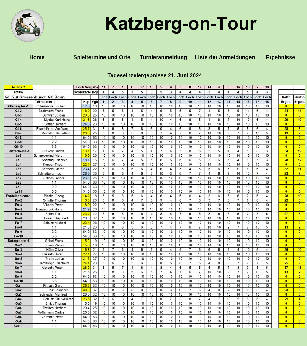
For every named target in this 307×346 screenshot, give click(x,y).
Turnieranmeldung (163, 57)
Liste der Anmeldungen (225, 57)
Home (37, 57)
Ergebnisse (280, 57)
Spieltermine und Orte (102, 57)
